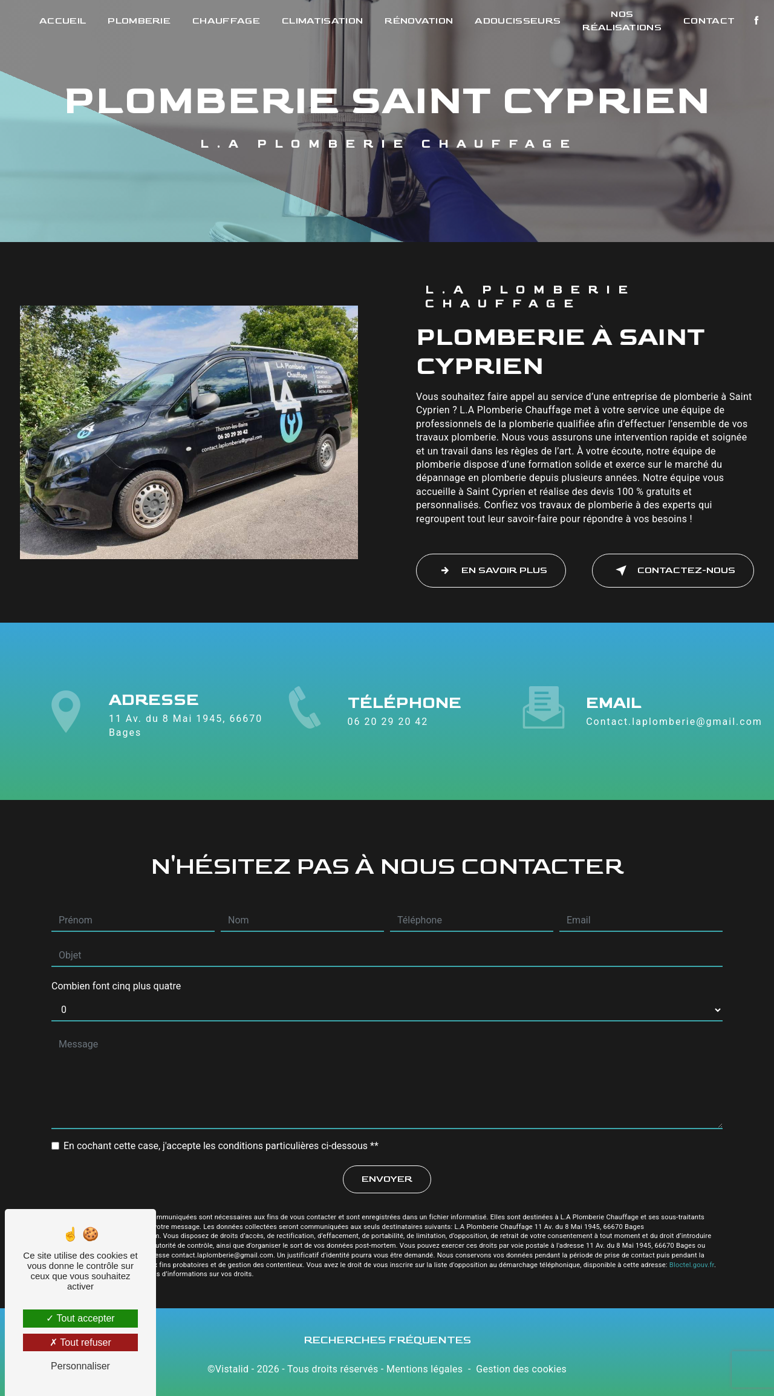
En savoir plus (491, 570)
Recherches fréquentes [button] (387, 1340)
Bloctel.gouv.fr (691, 1261)
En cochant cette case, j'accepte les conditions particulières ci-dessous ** (221, 1142)
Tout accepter (80, 1318)
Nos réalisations (622, 20)
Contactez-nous (673, 570)
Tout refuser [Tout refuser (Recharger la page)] (80, 1342)
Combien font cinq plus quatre (116, 982)
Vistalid (232, 1369)
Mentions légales (424, 1369)
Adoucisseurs (518, 21)
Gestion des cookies (521, 1369)
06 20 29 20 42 (388, 725)
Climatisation (322, 21)
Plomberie (139, 21)
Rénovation (419, 21)
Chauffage (226, 21)
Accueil (62, 21)
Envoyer (387, 1175)
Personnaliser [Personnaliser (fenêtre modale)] (80, 1366)
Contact (709, 21)
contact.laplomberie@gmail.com (674, 718)
